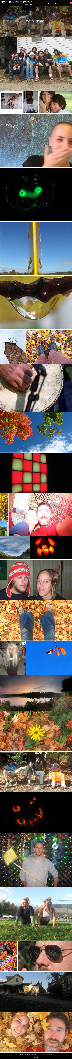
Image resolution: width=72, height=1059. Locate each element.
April (45, 3)
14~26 (58, 3)
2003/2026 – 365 (34, 1054)
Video (64, 3)
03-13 (51, 3)
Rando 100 (49, 1054)
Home (40, 3)
